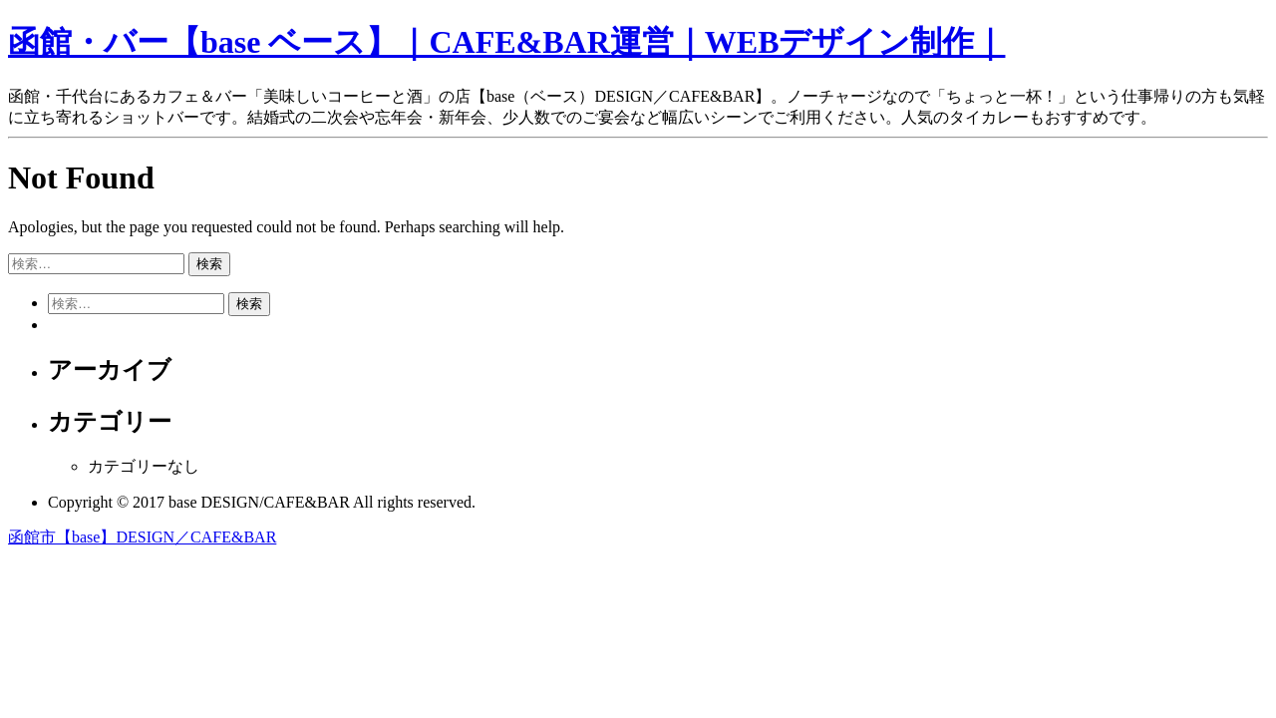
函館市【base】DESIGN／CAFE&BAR (142, 537)
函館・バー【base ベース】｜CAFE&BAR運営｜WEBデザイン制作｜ (506, 42)
